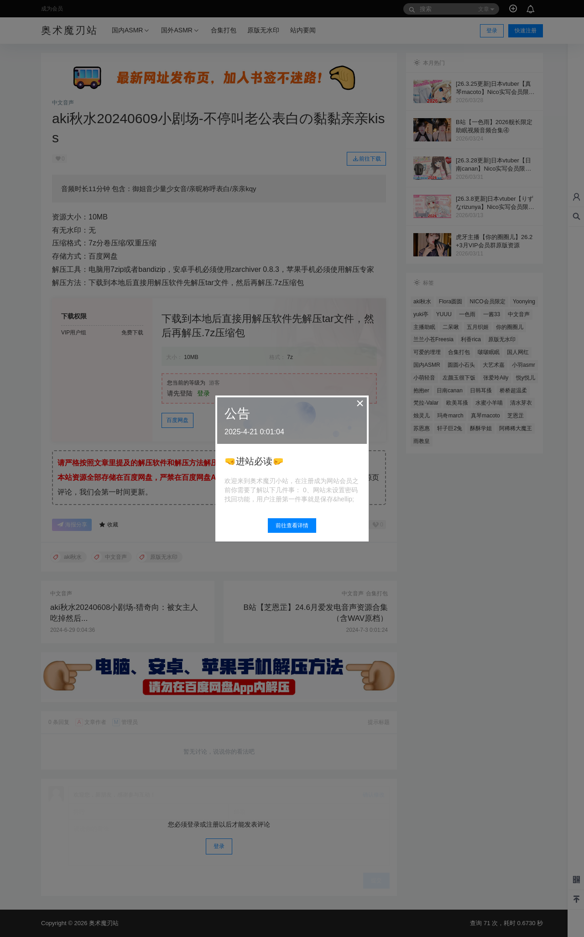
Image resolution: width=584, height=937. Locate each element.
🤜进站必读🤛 (254, 461)
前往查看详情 (292, 525)
